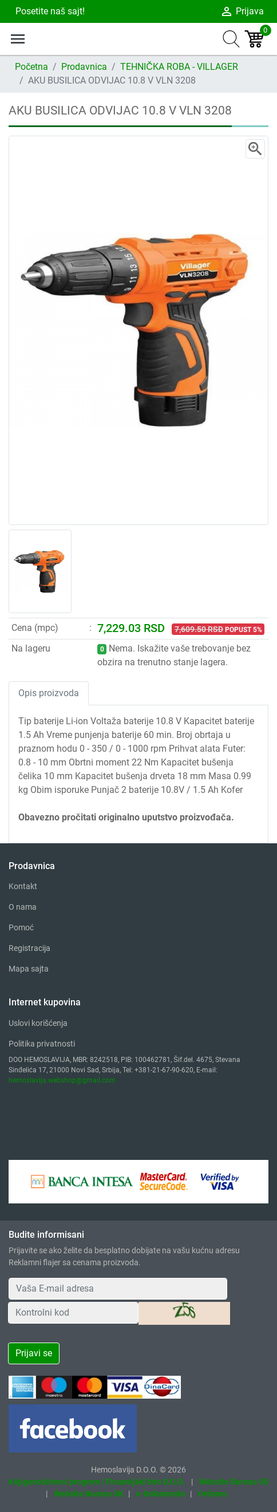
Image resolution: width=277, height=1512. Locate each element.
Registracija (29, 948)
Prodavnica (84, 66)
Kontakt (23, 886)
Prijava (242, 11)
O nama (23, 906)
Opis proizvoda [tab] (48, 693)
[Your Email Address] (118, 1289)
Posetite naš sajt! (49, 11)
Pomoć (21, 927)
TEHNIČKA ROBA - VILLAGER (179, 66)
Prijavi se (33, 1353)
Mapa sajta (29, 968)
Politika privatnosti (42, 1043)
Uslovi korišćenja (38, 1023)
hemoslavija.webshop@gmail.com (62, 1080)
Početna (31, 66)
